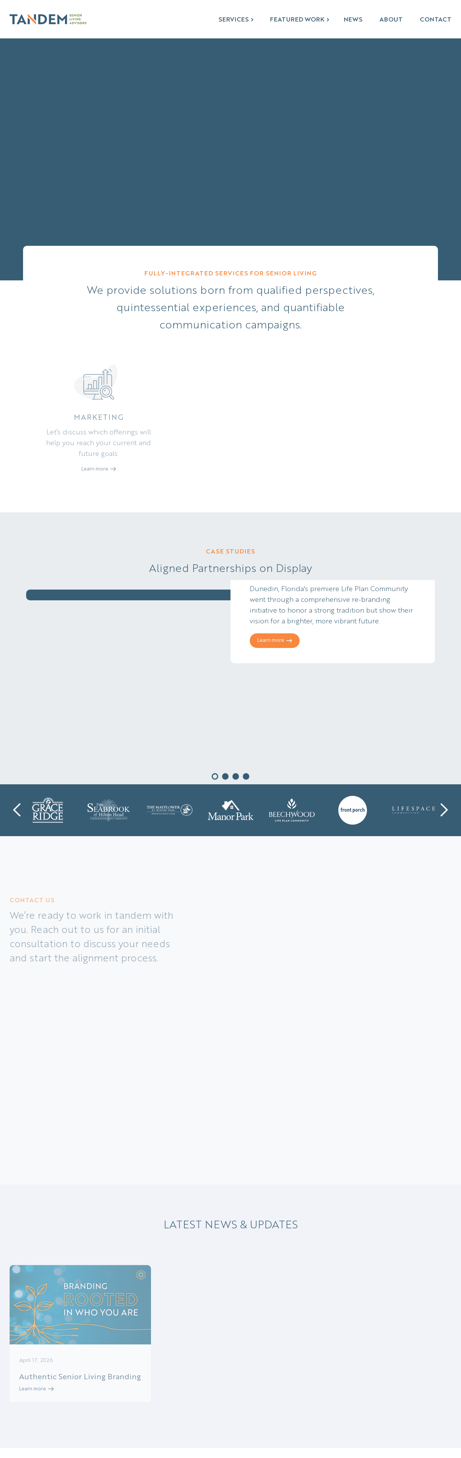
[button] (236, 19)
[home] (48, 19)
